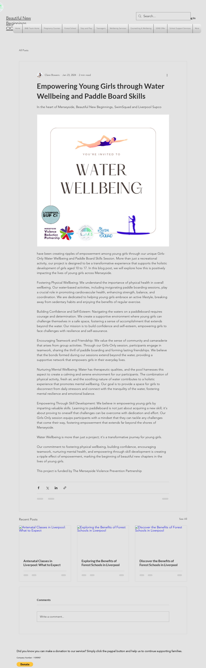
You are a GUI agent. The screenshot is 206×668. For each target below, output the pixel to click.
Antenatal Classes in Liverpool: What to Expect (42, 563)
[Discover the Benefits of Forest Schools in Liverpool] (161, 540)
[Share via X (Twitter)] (47, 488)
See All (183, 518)
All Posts (23, 50)
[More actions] (167, 75)
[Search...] (163, 16)
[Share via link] (65, 488)
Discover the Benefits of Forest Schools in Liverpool (158, 563)
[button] (25, 664)
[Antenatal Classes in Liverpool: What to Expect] (45, 540)
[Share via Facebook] (38, 488)
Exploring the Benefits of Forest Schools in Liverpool (101, 563)
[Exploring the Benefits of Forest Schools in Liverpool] (103, 540)
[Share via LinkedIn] (56, 488)
